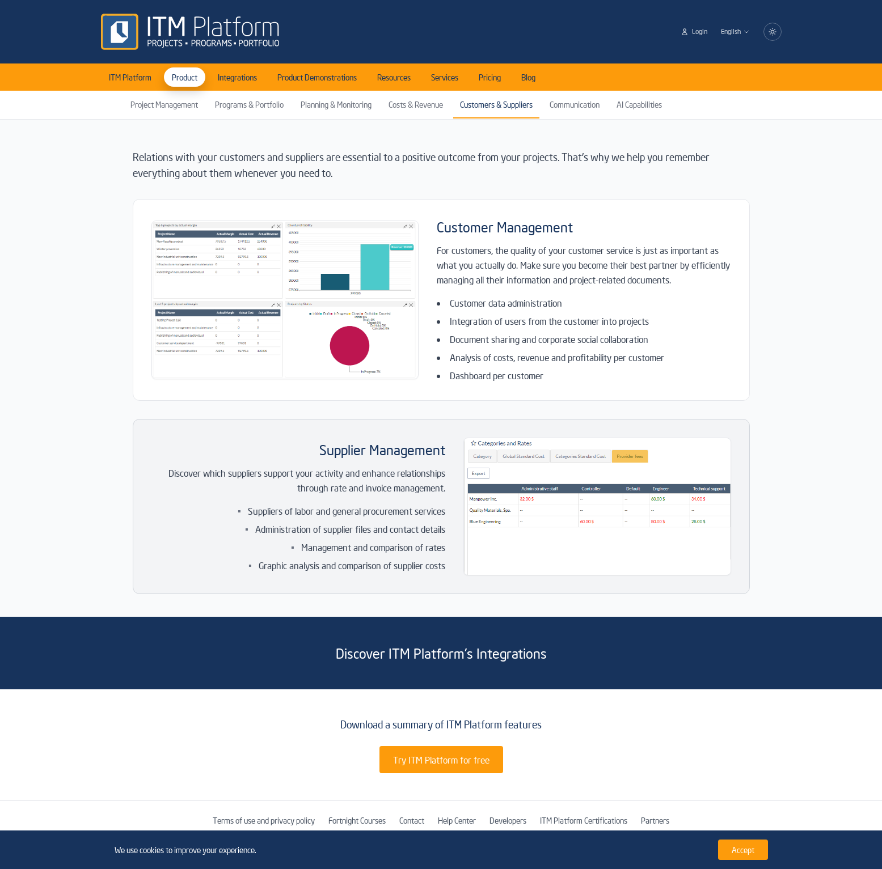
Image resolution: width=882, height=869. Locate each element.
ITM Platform (130, 77)
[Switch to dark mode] (772, 32)
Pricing (490, 77)
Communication (575, 104)
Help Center (457, 820)
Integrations (237, 77)
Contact (411, 820)
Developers (507, 820)
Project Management (164, 104)
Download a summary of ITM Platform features (441, 724)
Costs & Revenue (416, 104)
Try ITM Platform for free (441, 759)
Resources (394, 77)
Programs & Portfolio (249, 104)
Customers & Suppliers (496, 104)
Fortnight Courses (357, 820)
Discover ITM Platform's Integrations (441, 653)
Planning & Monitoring (336, 104)
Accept (743, 850)
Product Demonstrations (317, 77)
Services (444, 77)
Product (184, 77)
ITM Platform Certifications (583, 820)
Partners (655, 820)
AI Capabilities (639, 104)
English (735, 31)
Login (694, 31)
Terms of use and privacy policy (264, 820)
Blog (528, 77)
